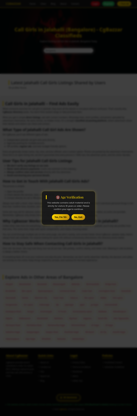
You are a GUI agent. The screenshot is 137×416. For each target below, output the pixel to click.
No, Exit (78, 217)
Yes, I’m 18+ (61, 217)
